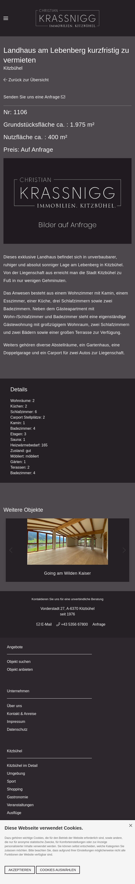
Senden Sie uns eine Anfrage (34, 97)
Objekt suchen (18, 662)
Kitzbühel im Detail (22, 766)
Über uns (14, 706)
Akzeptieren (20, 870)
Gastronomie (17, 797)
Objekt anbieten (20, 669)
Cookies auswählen (58, 870)
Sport (11, 781)
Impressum (16, 722)
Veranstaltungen (20, 805)
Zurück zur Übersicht (26, 80)
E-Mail (44, 624)
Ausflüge (14, 813)
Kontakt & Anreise (21, 714)
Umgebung (16, 773)
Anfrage (99, 624)
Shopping (15, 789)
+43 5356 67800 (72, 624)
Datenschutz (17, 729)
